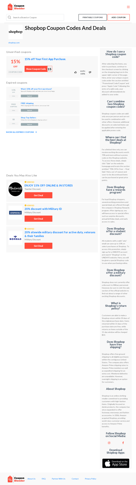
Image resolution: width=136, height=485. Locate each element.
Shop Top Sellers (28, 117)
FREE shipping (27, 103)
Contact (75, 479)
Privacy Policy (90, 479)
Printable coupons (93, 17)
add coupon (119, 17)
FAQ (44, 479)
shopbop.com (14, 42)
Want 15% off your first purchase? (36, 89)
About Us (31, 479)
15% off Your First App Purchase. (45, 59)
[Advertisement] (52, 153)
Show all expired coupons (21, 132)
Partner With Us (58, 479)
